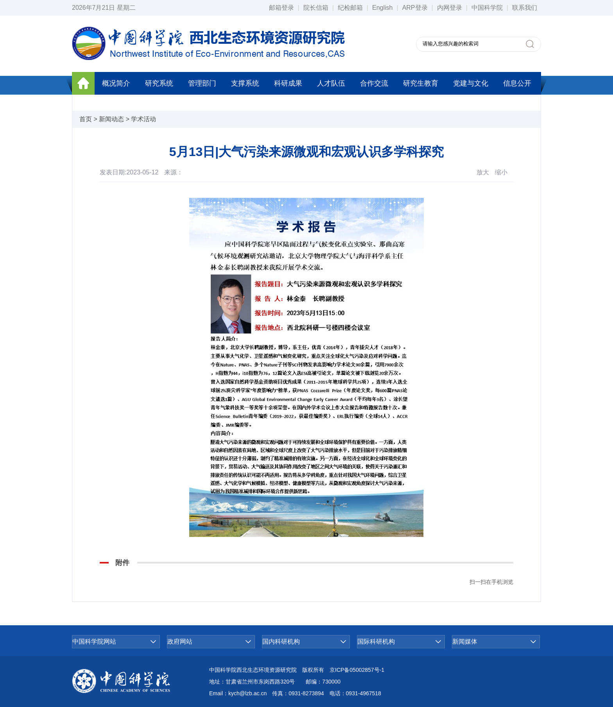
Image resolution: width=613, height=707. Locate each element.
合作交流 (374, 83)
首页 (85, 119)
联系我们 (524, 7)
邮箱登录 (281, 7)
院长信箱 (315, 7)
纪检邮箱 (350, 7)
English (382, 7)
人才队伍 (331, 83)
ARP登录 (415, 7)
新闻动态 (111, 119)
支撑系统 (245, 83)
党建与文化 (470, 83)
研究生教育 (420, 83)
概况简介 (116, 83)
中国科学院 (487, 7)
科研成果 (288, 83)
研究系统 (159, 83)
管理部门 (202, 83)
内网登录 (449, 7)
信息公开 (517, 83)
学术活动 (143, 119)
